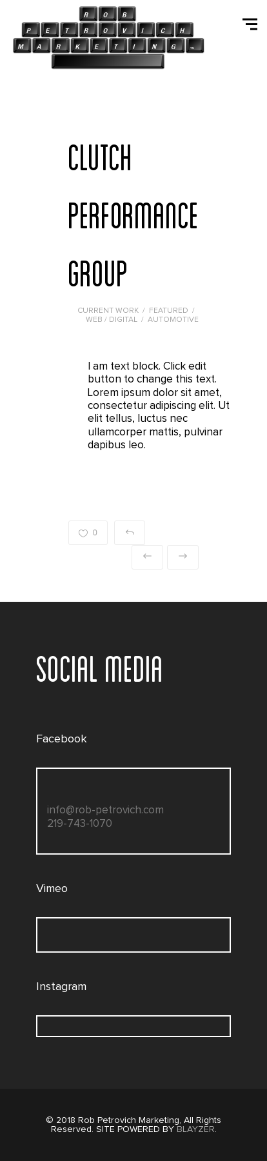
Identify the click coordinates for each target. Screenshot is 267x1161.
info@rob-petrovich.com (105, 810)
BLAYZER (196, 1129)
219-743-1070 (79, 824)
